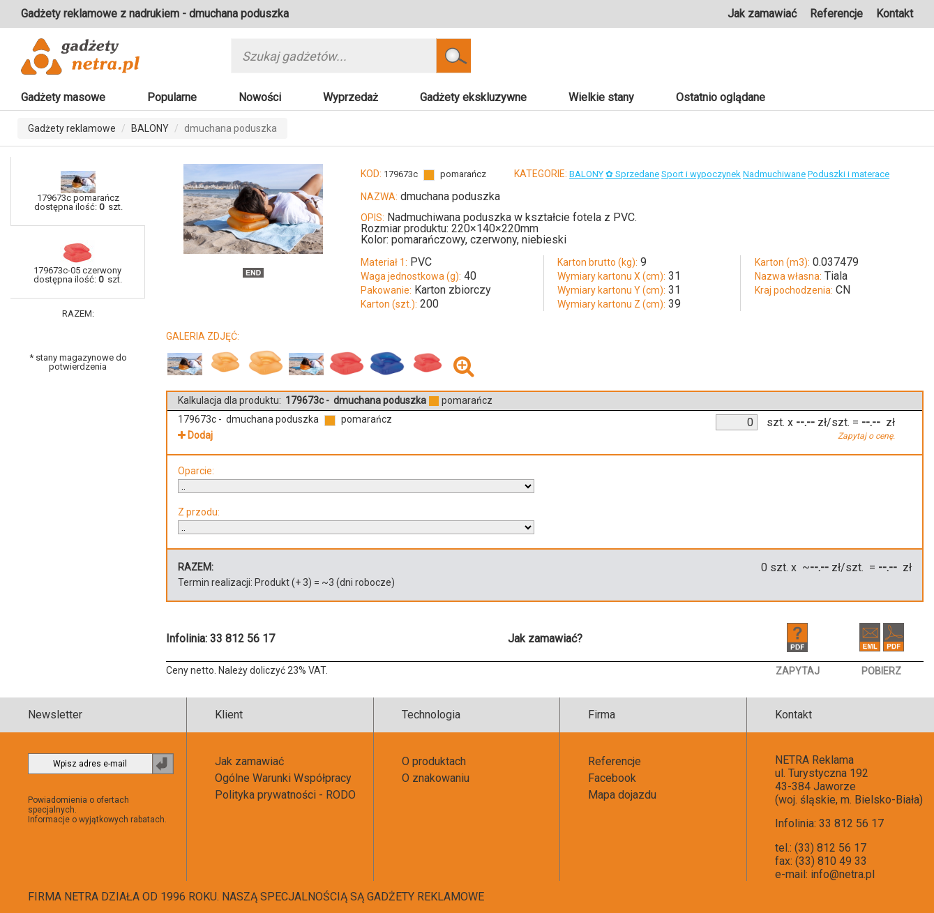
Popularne (172, 97)
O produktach (434, 761)
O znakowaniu (435, 778)
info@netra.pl (843, 874)
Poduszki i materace (848, 174)
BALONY (150, 128)
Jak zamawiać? (545, 638)
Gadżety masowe (63, 97)
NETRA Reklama (814, 760)
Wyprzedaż (350, 97)
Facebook (612, 778)
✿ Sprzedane (632, 174)
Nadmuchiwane (774, 174)
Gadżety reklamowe (72, 128)
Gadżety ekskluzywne (473, 97)
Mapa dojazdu (622, 794)
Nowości (260, 97)
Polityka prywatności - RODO (285, 794)
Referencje (836, 13)
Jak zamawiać (762, 13)
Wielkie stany (601, 97)
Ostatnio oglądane (720, 97)
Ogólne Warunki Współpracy (283, 778)
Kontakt (894, 13)
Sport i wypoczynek (701, 174)
